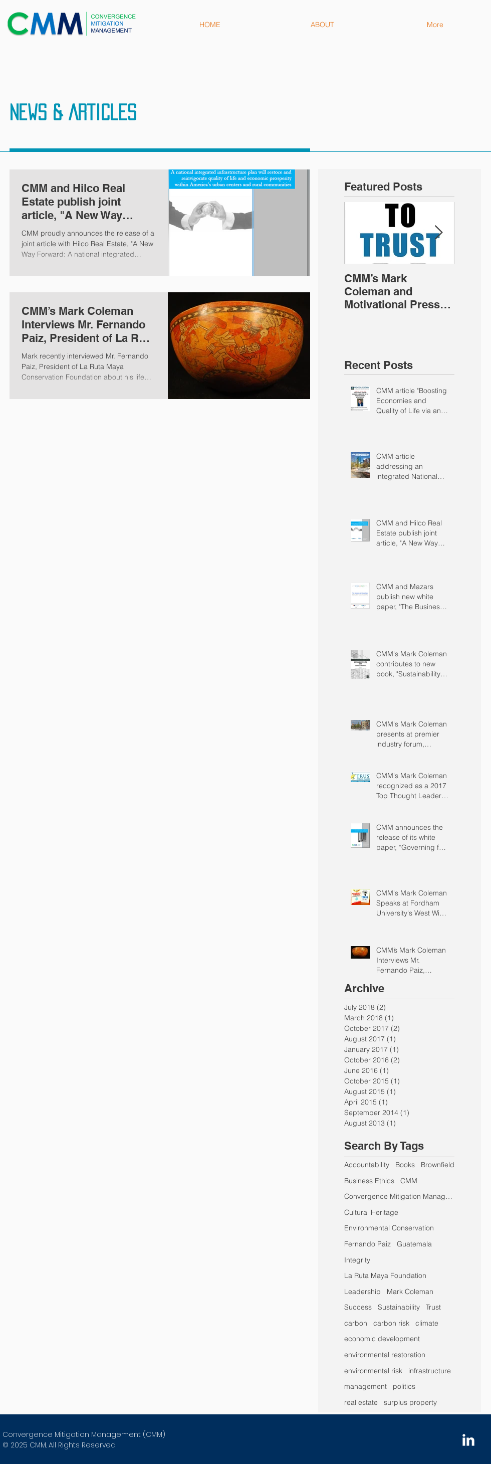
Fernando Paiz (367, 1243)
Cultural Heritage (371, 1212)
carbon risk (391, 1323)
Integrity (357, 1259)
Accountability (366, 1164)
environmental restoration (384, 1354)
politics (404, 1386)
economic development (382, 1338)
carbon (355, 1323)
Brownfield (437, 1164)
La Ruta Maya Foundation (385, 1275)
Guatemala (414, 1243)
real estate (361, 1402)
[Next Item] (438, 233)
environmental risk (373, 1370)
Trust (433, 1307)
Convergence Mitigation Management (399, 1196)
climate (426, 1323)
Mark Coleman (410, 1291)
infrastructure (429, 1370)
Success (358, 1307)
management (365, 1386)
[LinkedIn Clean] (468, 1440)
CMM (408, 1180)
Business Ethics (369, 1180)
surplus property (410, 1402)
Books (405, 1164)
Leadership (362, 1291)
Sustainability (399, 1307)
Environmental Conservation (389, 1227)
